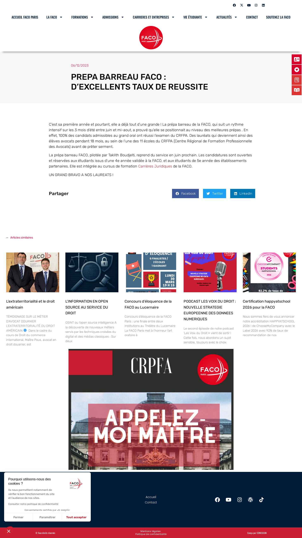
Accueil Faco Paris (25, 17)
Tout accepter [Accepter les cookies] (76, 517)
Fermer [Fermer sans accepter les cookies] (18, 517)
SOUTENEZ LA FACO (278, 17)
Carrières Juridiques (155, 166)
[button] (185, 193)
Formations (82, 17)
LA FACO (54, 17)
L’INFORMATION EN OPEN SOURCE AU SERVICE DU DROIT (86, 307)
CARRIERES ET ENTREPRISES (154, 17)
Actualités (227, 17)
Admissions (113, 17)
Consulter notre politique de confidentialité (33, 504)
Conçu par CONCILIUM (257, 532)
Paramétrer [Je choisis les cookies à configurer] (47, 517)
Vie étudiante (195, 17)
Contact (252, 17)
